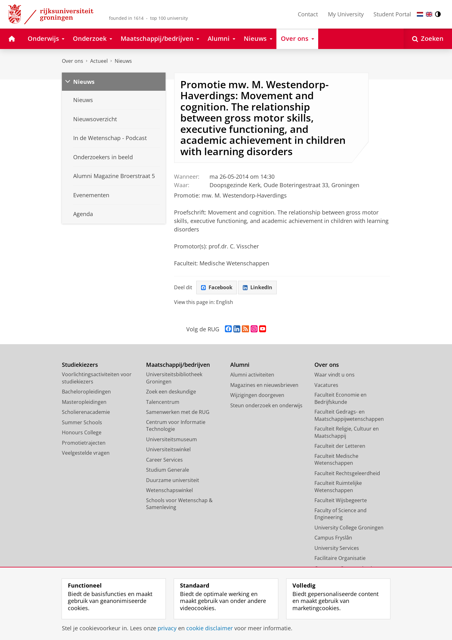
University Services (336, 548)
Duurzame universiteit (172, 480)
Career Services (164, 459)
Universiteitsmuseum (171, 439)
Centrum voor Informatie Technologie (175, 426)
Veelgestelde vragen (86, 452)
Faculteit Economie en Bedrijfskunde (340, 398)
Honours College (81, 432)
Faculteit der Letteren (339, 445)
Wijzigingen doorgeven (257, 395)
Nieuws (123, 60)
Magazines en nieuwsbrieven (264, 385)
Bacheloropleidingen (86, 391)
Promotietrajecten (84, 442)
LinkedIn (257, 287)
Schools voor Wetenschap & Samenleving (179, 504)
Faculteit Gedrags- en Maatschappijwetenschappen (349, 415)
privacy (167, 628)
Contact (308, 14)
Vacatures (326, 385)
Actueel (99, 60)
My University (346, 14)
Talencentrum (162, 402)
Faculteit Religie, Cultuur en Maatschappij (346, 432)
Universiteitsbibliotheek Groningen (174, 378)
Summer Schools (82, 422)
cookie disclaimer (209, 628)
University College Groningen (349, 527)
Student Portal (392, 14)
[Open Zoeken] (428, 39)
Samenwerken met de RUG (178, 412)
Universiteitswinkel (168, 449)
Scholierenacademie (86, 412)
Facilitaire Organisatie (340, 558)
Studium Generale (167, 469)
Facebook (216, 287)
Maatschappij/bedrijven (178, 364)
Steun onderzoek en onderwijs (266, 405)
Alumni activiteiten (252, 374)
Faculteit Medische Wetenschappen (336, 460)
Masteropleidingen (84, 402)
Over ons (72, 60)
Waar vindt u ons (334, 374)
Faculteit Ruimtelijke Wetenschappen (338, 487)
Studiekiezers (80, 364)
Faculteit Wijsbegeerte (340, 500)
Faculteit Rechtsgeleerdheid (347, 473)
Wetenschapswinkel (169, 490)
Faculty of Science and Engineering (340, 514)
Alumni (239, 364)
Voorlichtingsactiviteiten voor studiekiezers (97, 378)
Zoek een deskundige (171, 391)
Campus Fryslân (333, 537)
